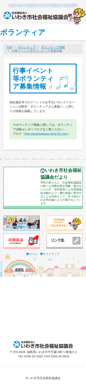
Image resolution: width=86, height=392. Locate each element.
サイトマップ (51, 253)
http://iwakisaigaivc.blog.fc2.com (46, 133)
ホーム (33, 253)
